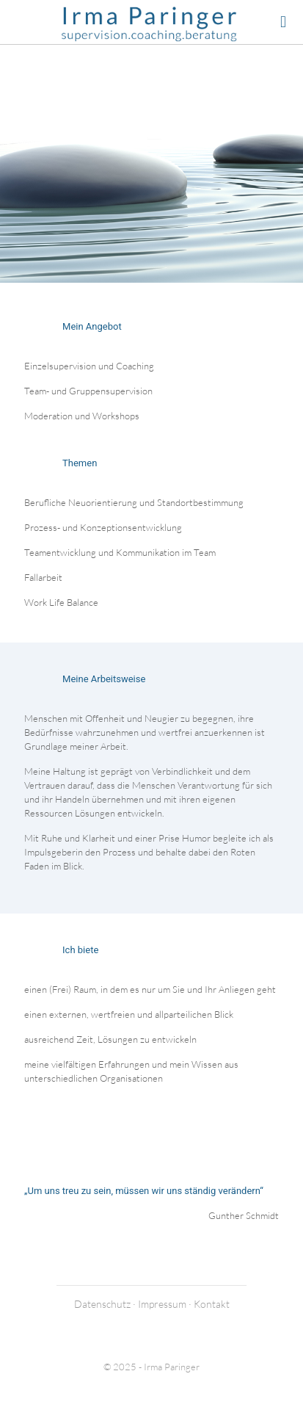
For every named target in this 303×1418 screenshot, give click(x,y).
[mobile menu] (283, 22)
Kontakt (212, 1304)
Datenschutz (102, 1304)
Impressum (162, 1304)
